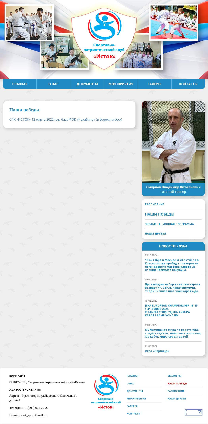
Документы (87, 84)
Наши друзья (155, 233)
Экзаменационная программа (169, 224)
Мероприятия (121, 84)
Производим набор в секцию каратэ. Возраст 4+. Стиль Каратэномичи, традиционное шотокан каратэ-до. (173, 288)
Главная (19, 84)
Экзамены (174, 376)
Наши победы (159, 214)
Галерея (154, 84)
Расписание (154, 204)
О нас (53, 84)
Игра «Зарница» (157, 351)
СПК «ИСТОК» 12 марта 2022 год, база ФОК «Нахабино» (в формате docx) (65, 119)
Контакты (188, 84)
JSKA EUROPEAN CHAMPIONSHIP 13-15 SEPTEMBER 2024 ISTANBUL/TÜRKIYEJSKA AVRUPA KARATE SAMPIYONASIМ (171, 310)
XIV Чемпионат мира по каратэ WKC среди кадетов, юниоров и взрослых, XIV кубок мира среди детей (173, 333)
